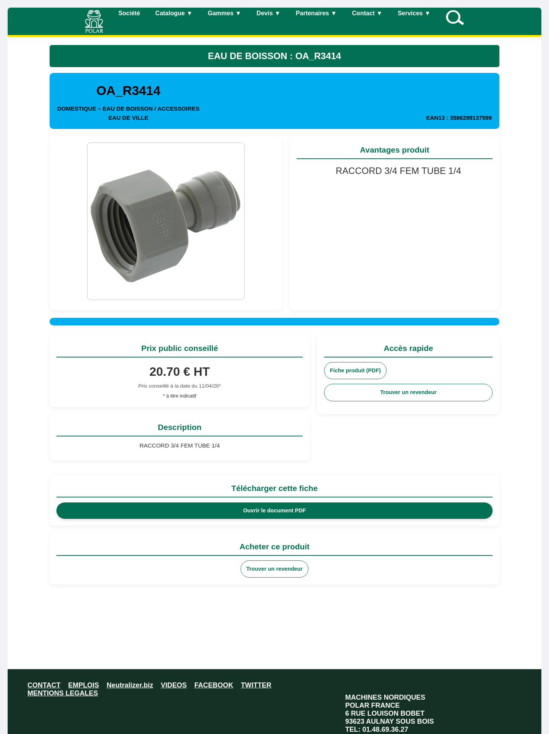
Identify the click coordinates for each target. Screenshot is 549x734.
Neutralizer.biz (130, 685)
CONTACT (44, 685)
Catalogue (174, 13)
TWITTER (256, 685)
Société (129, 13)
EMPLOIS (83, 685)
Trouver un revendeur (408, 392)
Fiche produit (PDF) (355, 370)
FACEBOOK (213, 685)
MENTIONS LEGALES (62, 693)
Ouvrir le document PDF (274, 510)
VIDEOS (174, 685)
